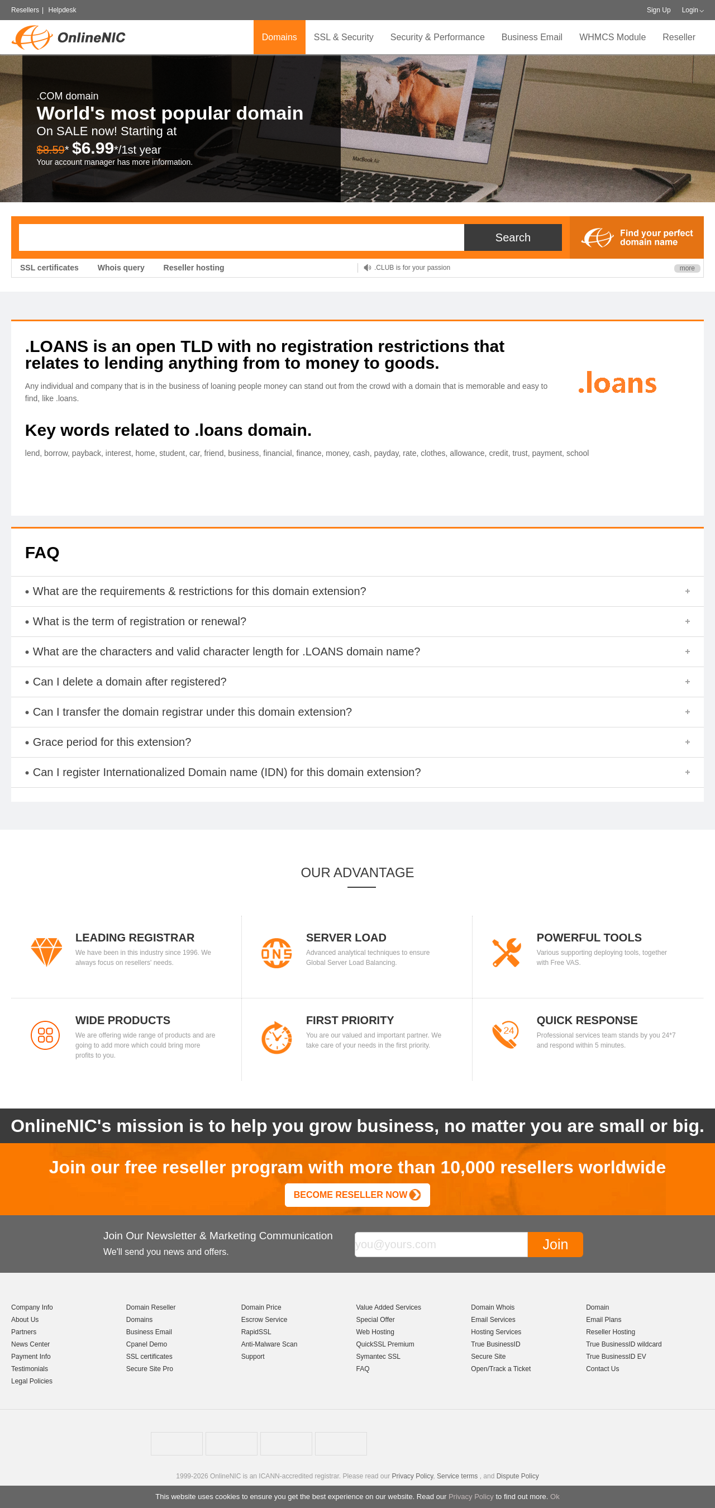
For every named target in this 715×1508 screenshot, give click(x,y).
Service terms (457, 1476)
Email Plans (603, 1320)
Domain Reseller (151, 1307)
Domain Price (261, 1307)
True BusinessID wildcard (624, 1344)
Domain (597, 1307)
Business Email (532, 37)
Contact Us (602, 1369)
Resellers (25, 10)
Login (690, 10)
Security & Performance (437, 37)
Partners (23, 1332)
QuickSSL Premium (385, 1344)
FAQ (362, 1369)
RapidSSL (256, 1332)
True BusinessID (495, 1344)
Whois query (121, 267)
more (687, 268)
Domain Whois (492, 1307)
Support (253, 1356)
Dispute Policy (518, 1476)
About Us (25, 1320)
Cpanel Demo (146, 1344)
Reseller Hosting (610, 1332)
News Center (30, 1344)
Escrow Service (264, 1320)
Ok (555, 1496)
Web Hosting (375, 1332)
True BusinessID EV (616, 1356)
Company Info (32, 1307)
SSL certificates (49, 267)
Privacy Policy (471, 1496)
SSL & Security (344, 37)
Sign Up (659, 10)
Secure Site (488, 1356)
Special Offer (375, 1320)
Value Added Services (388, 1307)
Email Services (493, 1320)
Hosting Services (496, 1332)
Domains (279, 37)
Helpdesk (62, 10)
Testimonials (29, 1369)
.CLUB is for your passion (412, 268)
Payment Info (31, 1356)
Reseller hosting (194, 267)
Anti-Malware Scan (269, 1344)
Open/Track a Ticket (501, 1369)
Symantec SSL (378, 1356)
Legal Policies (32, 1381)
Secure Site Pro (149, 1369)
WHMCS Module (612, 37)
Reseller (678, 37)
